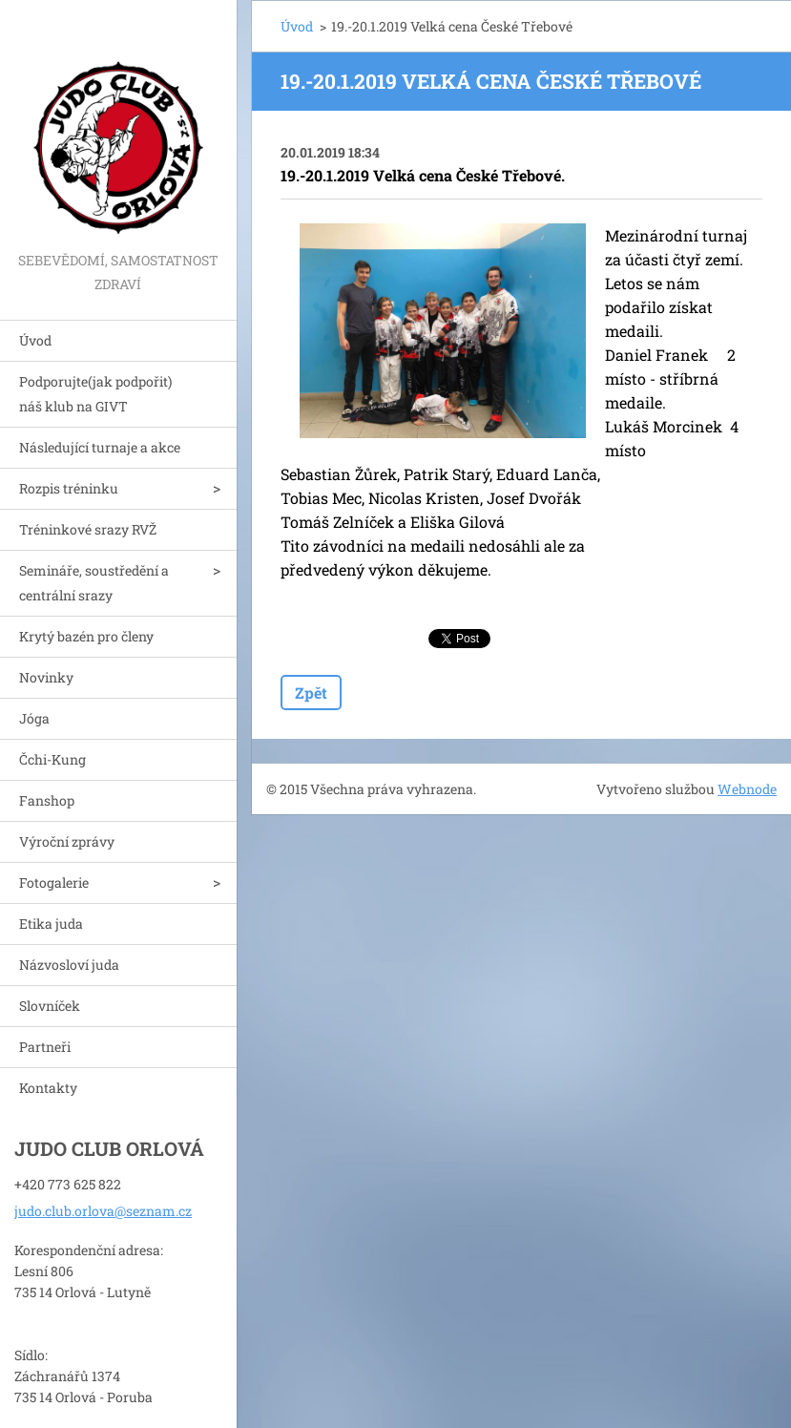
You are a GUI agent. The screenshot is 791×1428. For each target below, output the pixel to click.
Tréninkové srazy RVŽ (87, 529)
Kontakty (48, 1088)
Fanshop (46, 800)
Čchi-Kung (52, 759)
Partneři (45, 1047)
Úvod (35, 340)
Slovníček (49, 1006)
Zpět (311, 692)
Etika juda (51, 923)
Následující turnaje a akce (99, 447)
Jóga (34, 718)
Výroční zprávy (66, 841)
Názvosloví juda (69, 965)
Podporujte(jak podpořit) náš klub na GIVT (95, 393)
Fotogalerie (54, 882)
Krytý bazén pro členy (86, 636)
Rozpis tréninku (68, 488)
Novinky (46, 677)
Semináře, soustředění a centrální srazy (94, 582)
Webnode (747, 789)
